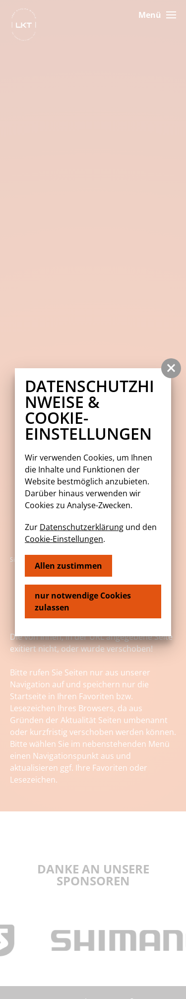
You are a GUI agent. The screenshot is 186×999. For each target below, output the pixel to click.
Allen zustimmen (68, 565)
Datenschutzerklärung (82, 527)
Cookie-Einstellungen (64, 538)
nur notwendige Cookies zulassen (83, 601)
